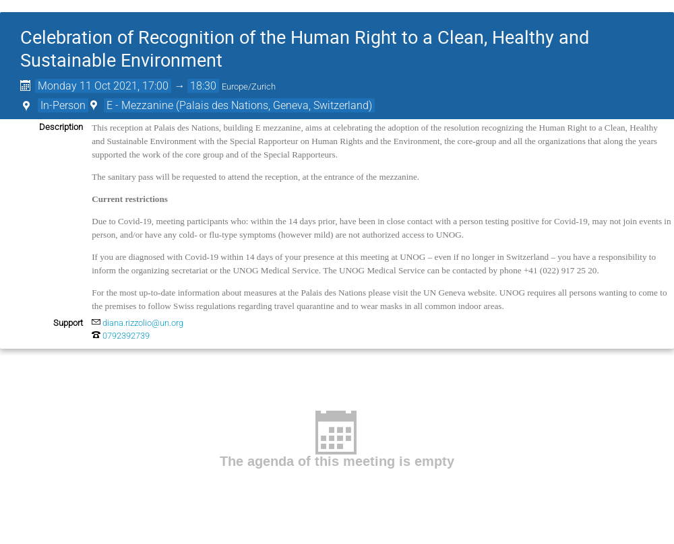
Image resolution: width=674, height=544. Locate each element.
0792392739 (126, 336)
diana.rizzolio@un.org (142, 323)
